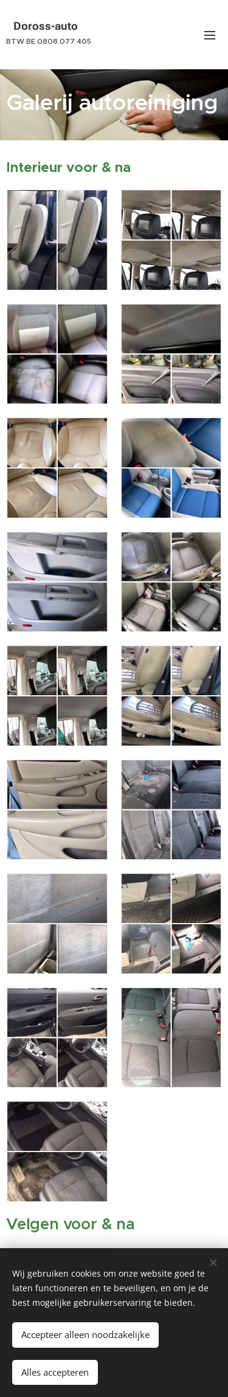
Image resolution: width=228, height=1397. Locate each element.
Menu (209, 35)
